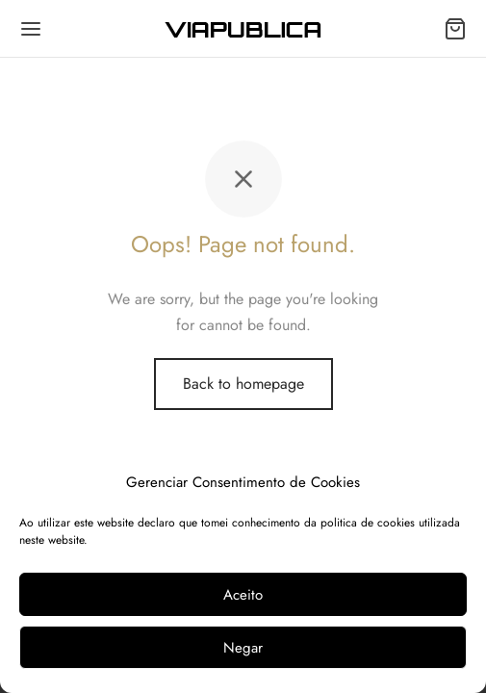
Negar (243, 647)
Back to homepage (243, 383)
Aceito (243, 594)
